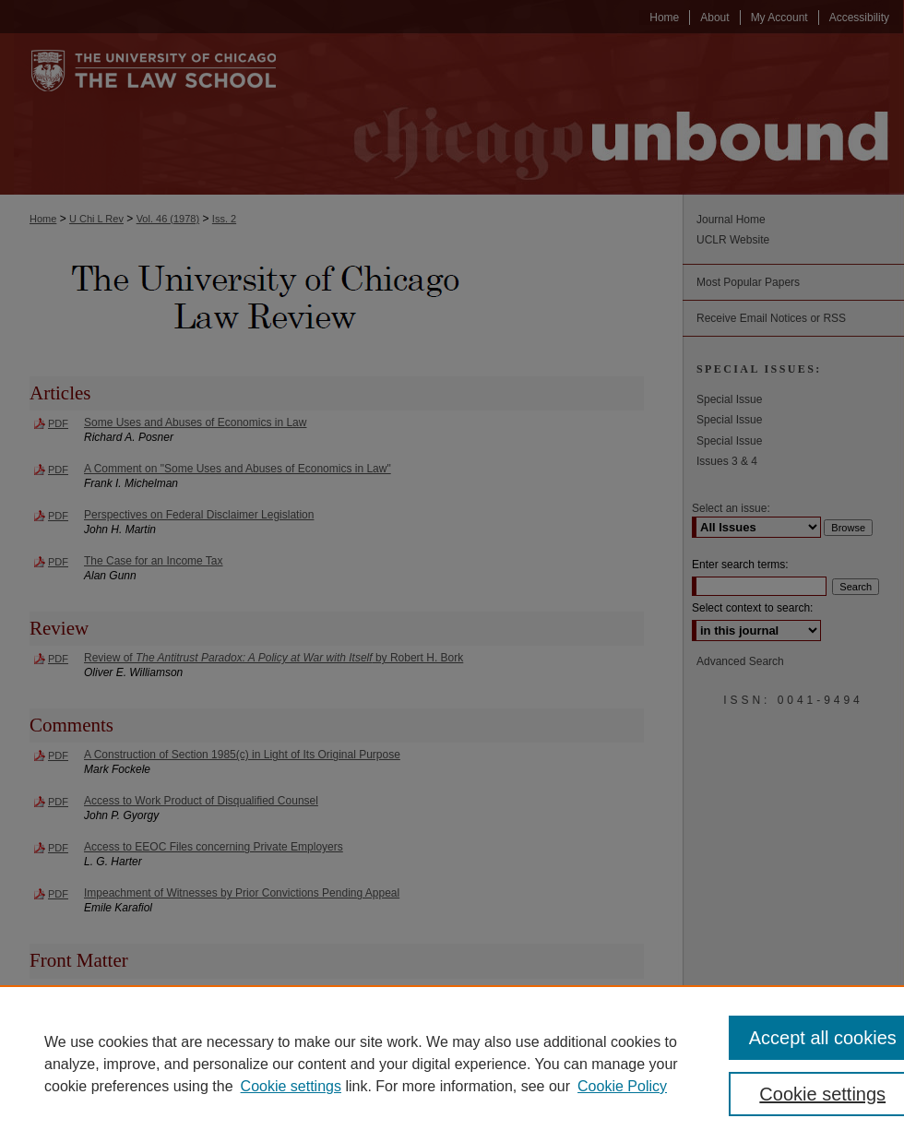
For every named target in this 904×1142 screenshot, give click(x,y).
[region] (452, 1063)
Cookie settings (291, 1086)
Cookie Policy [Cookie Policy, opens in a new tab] (622, 1086)
